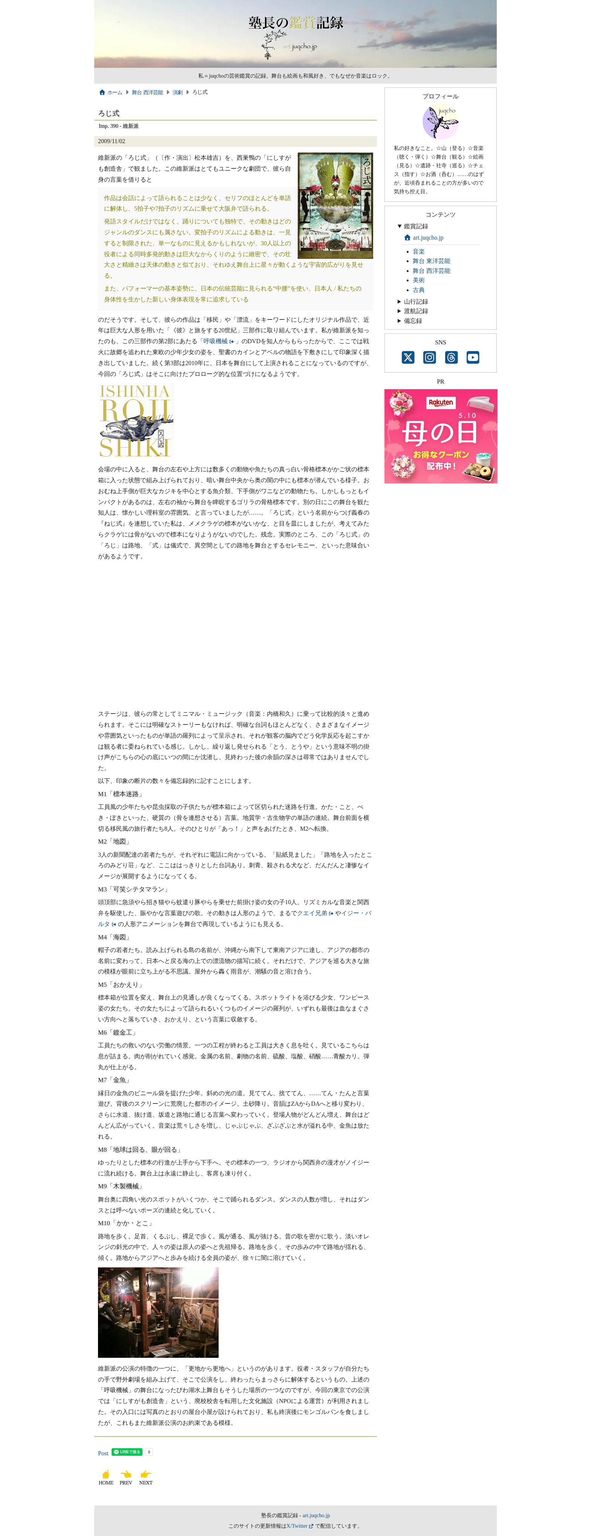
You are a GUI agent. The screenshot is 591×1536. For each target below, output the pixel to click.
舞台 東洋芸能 (431, 261)
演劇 (178, 92)
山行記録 (416, 301)
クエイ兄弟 (312, 913)
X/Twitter (297, 1526)
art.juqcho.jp (424, 237)
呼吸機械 (216, 341)
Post (103, 1453)
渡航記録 (416, 311)
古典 (419, 290)
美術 (419, 280)
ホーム (110, 92)
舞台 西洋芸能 (147, 92)
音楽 (419, 251)
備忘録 (413, 321)
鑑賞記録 (416, 226)
